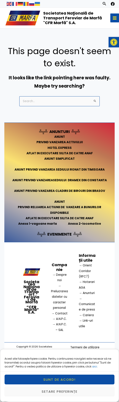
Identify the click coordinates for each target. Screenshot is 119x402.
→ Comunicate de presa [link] (87, 304)
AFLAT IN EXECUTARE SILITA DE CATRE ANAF (59, 153)
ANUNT (59, 137)
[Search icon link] (104, 4)
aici (94, 368)
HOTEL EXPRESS (60, 148)
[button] (114, 42)
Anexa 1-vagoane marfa (37, 224)
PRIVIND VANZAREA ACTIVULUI (59, 142)
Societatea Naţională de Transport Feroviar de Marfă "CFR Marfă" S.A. (72, 17)
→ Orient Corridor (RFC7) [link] (85, 271)
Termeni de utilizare (84, 347)
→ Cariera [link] (86, 315)
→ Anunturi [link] (87, 293)
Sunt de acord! (59, 381)
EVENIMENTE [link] (59, 234)
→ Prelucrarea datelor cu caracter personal (59, 297)
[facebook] (113, 4)
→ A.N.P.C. (59, 319)
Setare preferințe (60, 393)
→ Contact (59, 313)
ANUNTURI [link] (59, 131)
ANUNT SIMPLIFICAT (59, 159)
